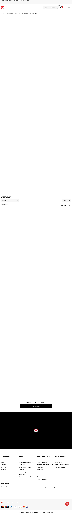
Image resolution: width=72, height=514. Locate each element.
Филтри (66, 200)
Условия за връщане (42, 479)
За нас (2, 462)
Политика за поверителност (45, 464)
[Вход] (61, 7)
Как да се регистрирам (25, 467)
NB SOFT (39, 512)
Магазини (3, 469)
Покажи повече (36, 406)
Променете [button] (14, 502)
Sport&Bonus (58, 462)
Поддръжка (22, 474)
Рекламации (40, 472)
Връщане (21, 469)
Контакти (3, 467)
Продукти (24, 13)
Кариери (3, 464)
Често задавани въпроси (26, 462)
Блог (2, 472)
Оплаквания (40, 469)
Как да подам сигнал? (25, 477)
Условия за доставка (25, 472)
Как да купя (22, 464)
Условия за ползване (43, 462)
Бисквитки (40, 467)
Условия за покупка (42, 477)
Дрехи (29, 13)
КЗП (38, 474)
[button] (51, 7)
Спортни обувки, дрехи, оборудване (11, 13)
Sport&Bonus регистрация (62, 464)
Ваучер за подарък (60, 467)
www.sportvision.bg (26, 512)
